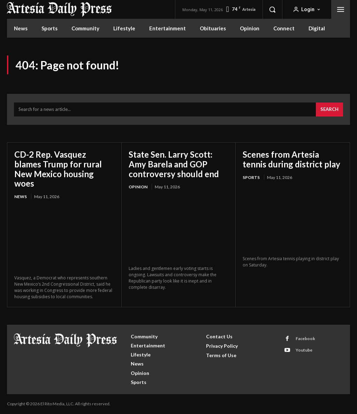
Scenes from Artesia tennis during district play (291, 159)
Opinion (138, 186)
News (20, 196)
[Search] (329, 109)
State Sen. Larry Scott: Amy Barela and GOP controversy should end (174, 164)
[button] (272, 9)
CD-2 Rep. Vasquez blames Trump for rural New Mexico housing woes (58, 168)
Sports (251, 177)
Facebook (305, 338)
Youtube (304, 350)
